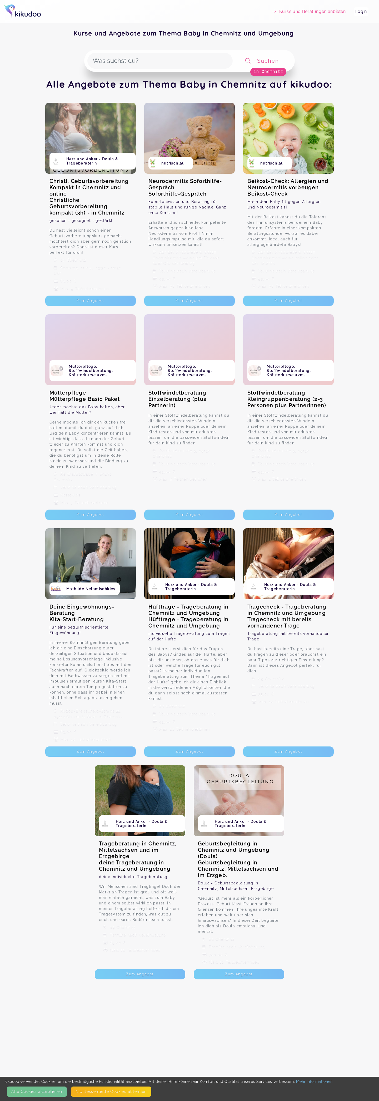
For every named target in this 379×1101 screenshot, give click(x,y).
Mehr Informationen (314, 1081)
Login (361, 11)
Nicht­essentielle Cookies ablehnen (111, 1091)
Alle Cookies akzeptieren (36, 1091)
